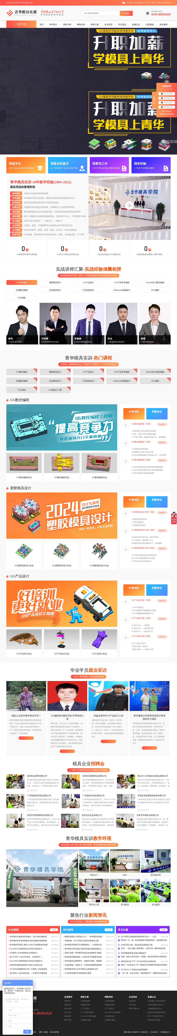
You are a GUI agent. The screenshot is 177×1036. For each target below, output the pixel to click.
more (54, 930)
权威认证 (136, 24)
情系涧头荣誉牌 (154, 1020)
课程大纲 (67, 24)
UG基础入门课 (55, 390)
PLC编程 (155, 290)
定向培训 (132, 1005)
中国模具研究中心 (155, 1009)
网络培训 (81, 24)
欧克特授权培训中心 (156, 1005)
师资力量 (95, 24)
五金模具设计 (55, 290)
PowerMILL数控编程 (155, 282)
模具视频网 (166, 3)
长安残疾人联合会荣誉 (156, 1001)
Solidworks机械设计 (122, 290)
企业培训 (108, 24)
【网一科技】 (43, 1032)
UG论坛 (147, 3)
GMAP (154, 1032)
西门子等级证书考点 (156, 1016)
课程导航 (21, 24)
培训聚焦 (150, 24)
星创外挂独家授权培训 (156, 1012)
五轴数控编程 (22, 290)
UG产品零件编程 (121, 282)
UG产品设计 (88, 282)
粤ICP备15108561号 (131, 1032)
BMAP (144, 1032)
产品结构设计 (88, 290)
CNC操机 (22, 298)
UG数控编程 (21, 282)
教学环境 (67, 1020)
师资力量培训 (134, 1009)
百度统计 (165, 1032)
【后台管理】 (54, 1032)
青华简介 (53, 24)
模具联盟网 (138, 3)
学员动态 (122, 24)
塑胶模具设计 (55, 282)
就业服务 (164, 24)
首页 (42, 24)
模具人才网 (156, 3)
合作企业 (67, 1012)
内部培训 (132, 1001)
